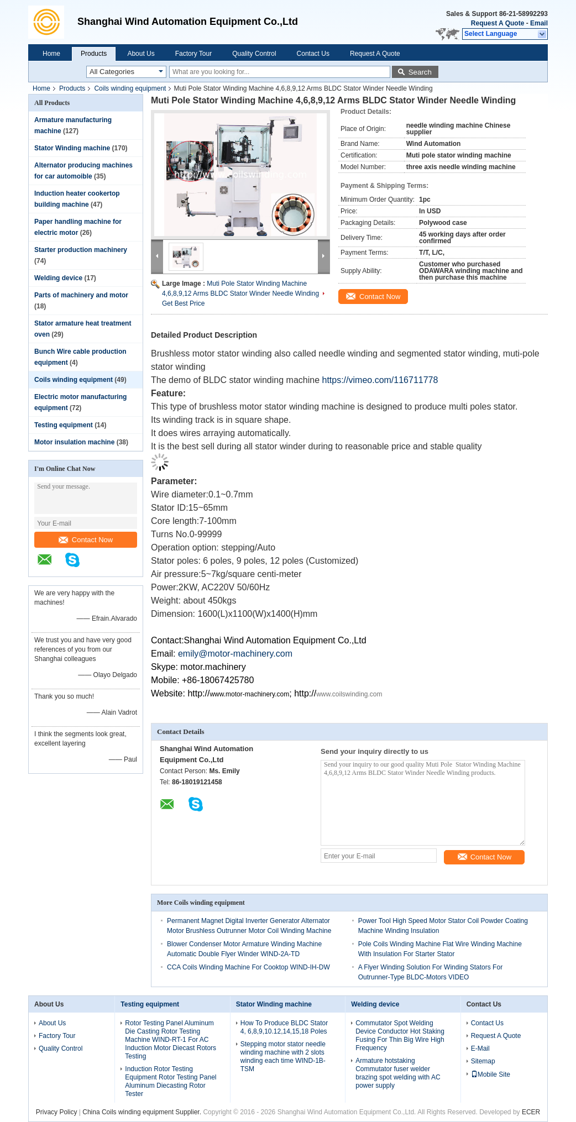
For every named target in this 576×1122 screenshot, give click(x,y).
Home (51, 53)
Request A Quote (497, 23)
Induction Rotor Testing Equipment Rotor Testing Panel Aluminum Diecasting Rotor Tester (170, 1081)
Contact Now (86, 540)
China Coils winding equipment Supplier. (142, 1112)
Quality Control (254, 53)
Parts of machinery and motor (81, 295)
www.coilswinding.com (349, 694)
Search (420, 72)
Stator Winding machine (72, 148)
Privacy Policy (56, 1112)
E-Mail (480, 1048)
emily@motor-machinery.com (235, 653)
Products (94, 53)
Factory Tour (193, 53)
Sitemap (483, 1061)
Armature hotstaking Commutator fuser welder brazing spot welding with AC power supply (397, 1073)
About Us (140, 53)
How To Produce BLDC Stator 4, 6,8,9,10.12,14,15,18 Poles (284, 1027)
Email (539, 23)
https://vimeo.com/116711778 (380, 380)
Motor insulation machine (74, 442)
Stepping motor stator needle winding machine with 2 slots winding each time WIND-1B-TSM (283, 1056)
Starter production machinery (80, 250)
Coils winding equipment (130, 88)
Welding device (58, 278)
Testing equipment (63, 425)
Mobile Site (490, 1074)
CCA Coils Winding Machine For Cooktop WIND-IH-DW (248, 967)
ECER (531, 1112)
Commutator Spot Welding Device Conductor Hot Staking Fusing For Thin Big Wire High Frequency (399, 1035)
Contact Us (313, 53)
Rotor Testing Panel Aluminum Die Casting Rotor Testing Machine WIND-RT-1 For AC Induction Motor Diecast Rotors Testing (170, 1039)
